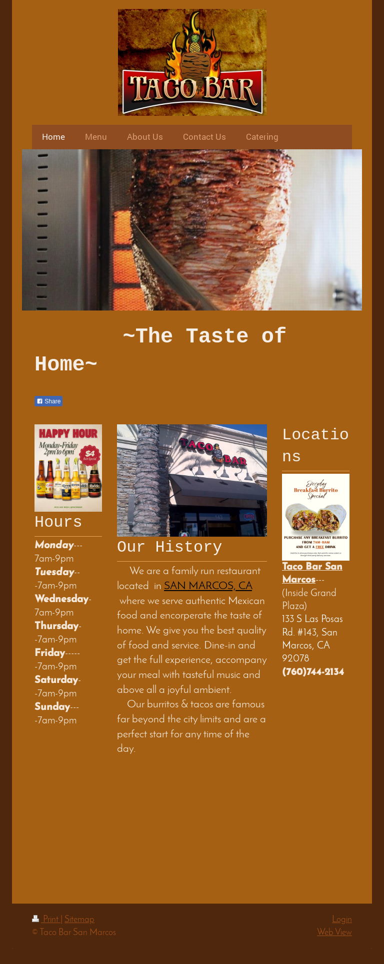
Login (342, 920)
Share (48, 401)
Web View (334, 933)
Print (46, 920)
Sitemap (79, 920)
